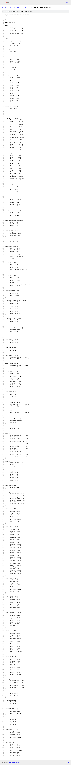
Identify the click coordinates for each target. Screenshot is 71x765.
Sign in (67, 2)
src (26, 7)
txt (64, 762)
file (33, 11)
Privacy (13, 762)
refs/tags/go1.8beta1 (15, 7)
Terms (17, 762)
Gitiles (9, 762)
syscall (30, 7)
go (2, 7)
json (68, 762)
